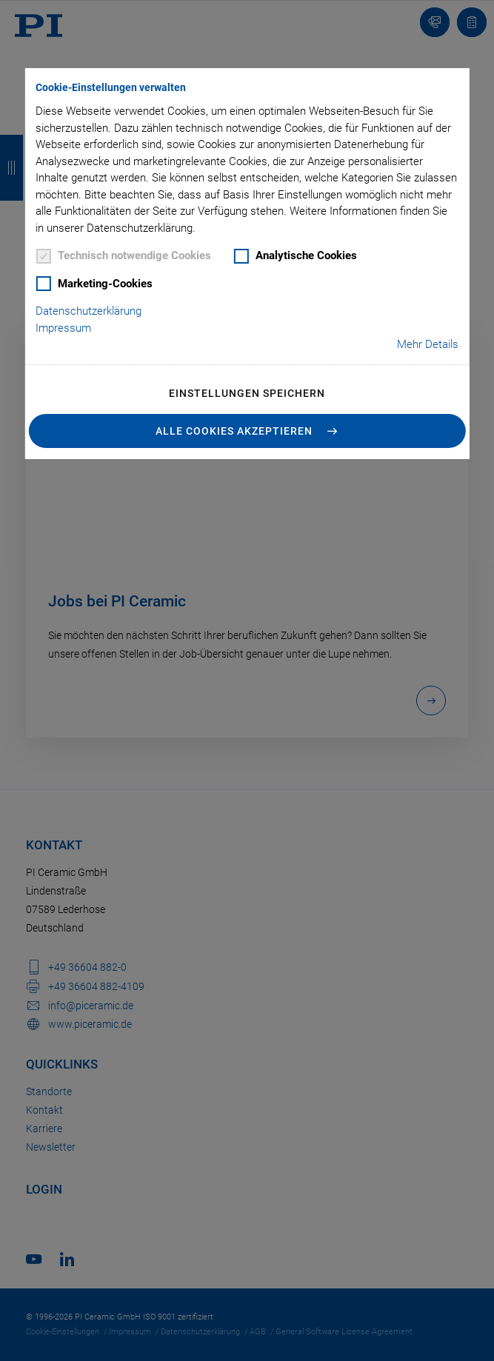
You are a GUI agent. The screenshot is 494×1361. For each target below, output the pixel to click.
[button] (246, 431)
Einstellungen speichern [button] (247, 393)
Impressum (63, 328)
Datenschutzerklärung (88, 311)
